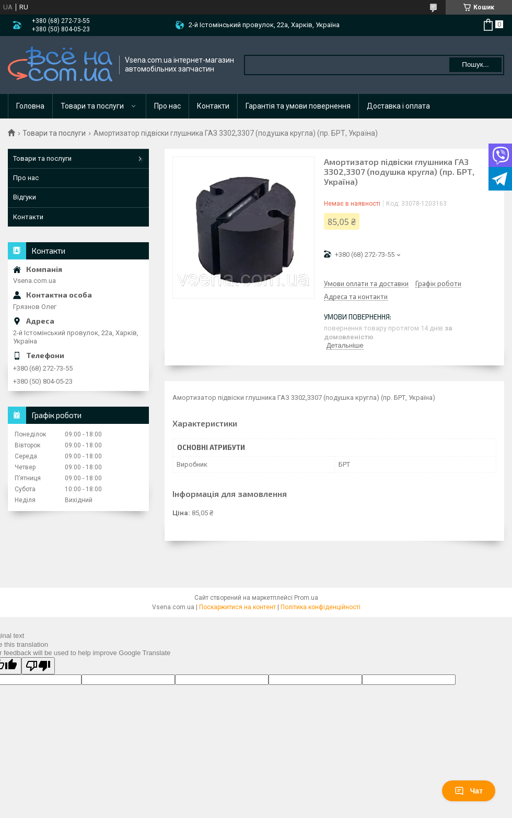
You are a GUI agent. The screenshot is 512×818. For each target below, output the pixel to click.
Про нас (167, 106)
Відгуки (24, 197)
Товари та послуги (92, 106)
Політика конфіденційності (320, 607)
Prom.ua (306, 597)
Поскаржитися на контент (237, 607)
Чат (469, 791)
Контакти (213, 106)
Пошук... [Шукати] (475, 64)
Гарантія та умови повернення (298, 106)
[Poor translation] (38, 665)
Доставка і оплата (398, 106)
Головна (30, 106)
